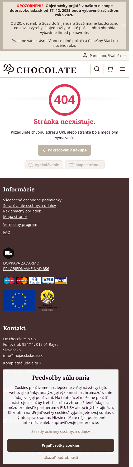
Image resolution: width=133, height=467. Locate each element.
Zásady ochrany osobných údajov (60, 431)
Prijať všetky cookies (61, 445)
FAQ (6, 232)
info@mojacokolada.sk (22, 355)
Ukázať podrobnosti (61, 457)
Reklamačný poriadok (22, 211)
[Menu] (122, 69)
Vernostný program (20, 224)
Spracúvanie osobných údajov (29, 205)
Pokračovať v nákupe (64, 150)
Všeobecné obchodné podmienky (32, 199)
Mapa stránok (85, 165)
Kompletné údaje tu (20, 363)
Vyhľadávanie (43, 165)
